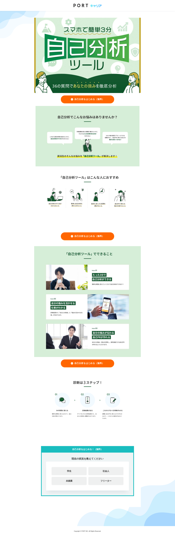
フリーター (105, 481)
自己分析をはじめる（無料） (89, 99)
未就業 (69, 481)
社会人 (106, 471)
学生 (69, 471)
